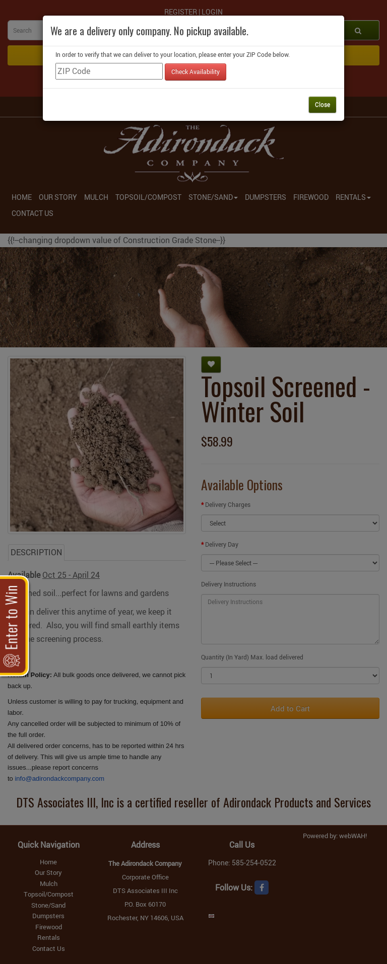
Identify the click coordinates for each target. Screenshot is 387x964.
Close (322, 104)
